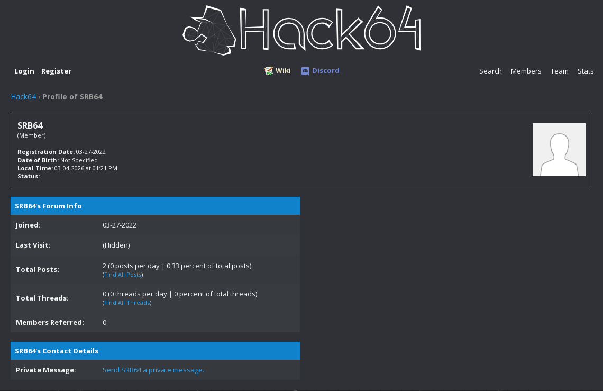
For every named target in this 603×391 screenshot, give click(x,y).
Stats (586, 71)
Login (24, 71)
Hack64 (23, 97)
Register (56, 71)
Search (490, 71)
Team (560, 71)
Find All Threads (127, 302)
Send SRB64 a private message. (153, 370)
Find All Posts (122, 274)
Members (526, 71)
